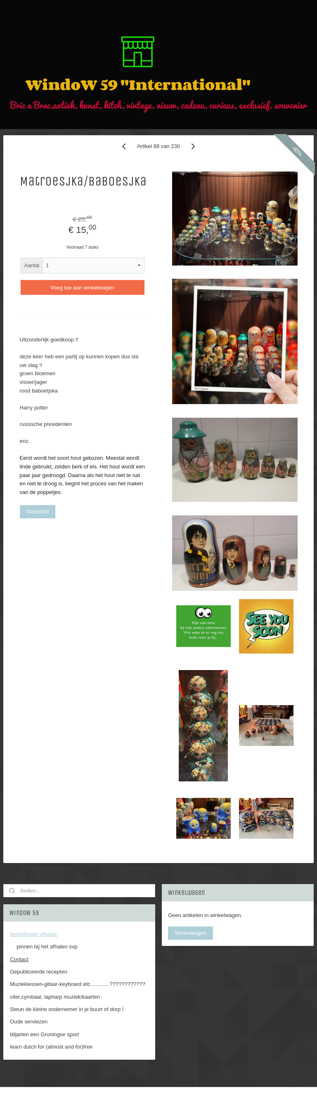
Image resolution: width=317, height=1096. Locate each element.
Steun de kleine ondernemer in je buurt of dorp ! (66, 1009)
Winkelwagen (190, 933)
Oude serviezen (28, 1021)
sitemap (131, 1080)
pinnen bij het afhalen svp (47, 946)
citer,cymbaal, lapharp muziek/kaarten (55, 997)
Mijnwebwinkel (236, 1080)
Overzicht (37, 511)
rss (145, 1080)
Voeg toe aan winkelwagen (82, 288)
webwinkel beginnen (172, 1080)
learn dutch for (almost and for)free (51, 1047)
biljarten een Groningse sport (44, 1034)
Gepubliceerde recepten (38, 972)
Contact (19, 959)
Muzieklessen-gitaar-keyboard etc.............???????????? (77, 984)
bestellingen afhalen (34, 934)
